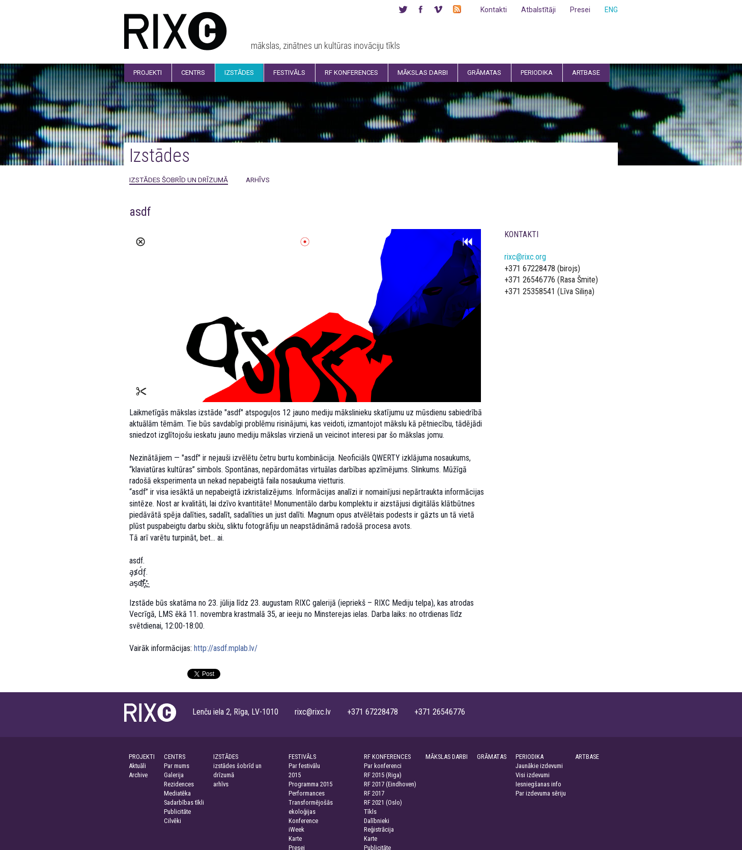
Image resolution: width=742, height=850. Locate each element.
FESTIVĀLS (302, 756)
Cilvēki (172, 821)
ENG (611, 10)
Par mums (176, 766)
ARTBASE (587, 756)
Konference (303, 821)
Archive (138, 775)
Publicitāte (177, 811)
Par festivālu (304, 766)
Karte (295, 838)
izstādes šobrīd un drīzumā (178, 180)
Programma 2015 (310, 784)
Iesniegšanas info (538, 784)
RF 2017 (374, 793)
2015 (295, 775)
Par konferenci (383, 766)
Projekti (147, 72)
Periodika (537, 72)
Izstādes (239, 72)
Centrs (193, 72)
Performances (307, 793)
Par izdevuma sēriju (541, 793)
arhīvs (258, 180)
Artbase (586, 72)
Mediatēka (177, 793)
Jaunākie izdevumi (539, 766)
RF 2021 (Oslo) (383, 802)
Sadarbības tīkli (184, 802)
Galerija (174, 775)
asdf (140, 212)
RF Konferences (351, 72)
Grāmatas (484, 72)
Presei (580, 10)
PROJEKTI (142, 756)
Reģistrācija (379, 829)
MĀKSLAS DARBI (446, 756)
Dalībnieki (376, 821)
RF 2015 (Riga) (383, 775)
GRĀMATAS (491, 756)
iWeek (296, 829)
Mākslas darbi (422, 72)
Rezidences (179, 784)
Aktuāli (137, 766)
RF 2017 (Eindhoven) (390, 784)
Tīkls (370, 811)
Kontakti (493, 10)
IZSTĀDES (225, 756)
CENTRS (174, 756)
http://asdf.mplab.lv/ (226, 648)
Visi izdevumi (533, 775)
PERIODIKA (530, 756)
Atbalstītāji (538, 10)
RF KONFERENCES (387, 756)
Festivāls (289, 72)
